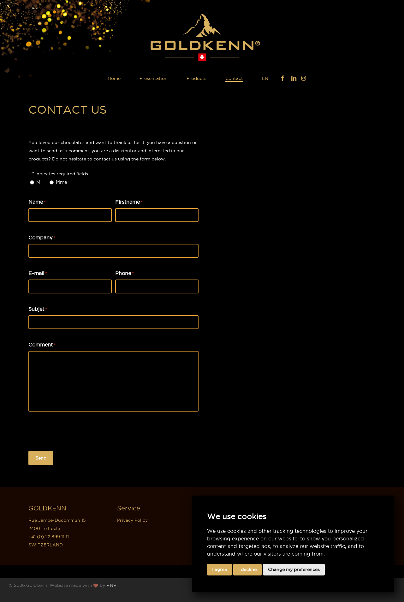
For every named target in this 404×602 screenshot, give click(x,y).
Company (41, 238)
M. (39, 182)
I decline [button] (247, 569)
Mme (61, 182)
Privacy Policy (132, 520)
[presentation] (76, 431)
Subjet (37, 309)
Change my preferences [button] (294, 569)
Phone (124, 273)
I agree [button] (219, 569)
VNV (111, 585)
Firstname (129, 202)
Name (37, 202)
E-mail (37, 273)
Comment (42, 345)
